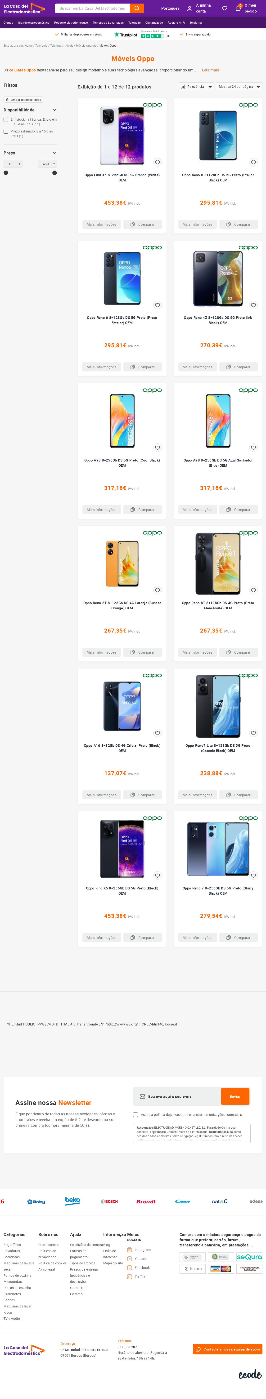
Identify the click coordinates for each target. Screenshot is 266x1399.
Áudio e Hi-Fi (176, 22)
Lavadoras (12, 1251)
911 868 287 (127, 1347)
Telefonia (196, 22)
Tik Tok (136, 1276)
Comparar (142, 224)
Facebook (138, 1267)
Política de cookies (52, 1263)
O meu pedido (246, 8)
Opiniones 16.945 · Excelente (154, 31)
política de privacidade (171, 1114)
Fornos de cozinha (18, 1275)
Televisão (134, 22)
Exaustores (12, 1294)
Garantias (78, 1287)
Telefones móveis (61, 45)
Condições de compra (86, 1244)
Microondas (13, 1281)
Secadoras (12, 1257)
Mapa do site (113, 1263)
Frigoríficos (12, 1244)
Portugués (170, 8)
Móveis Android (86, 45)
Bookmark (224, 8)
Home (29, 45)
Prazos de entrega (84, 1269)
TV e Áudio (12, 1318)
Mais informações (102, 224)
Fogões (9, 1300)
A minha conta (199, 8)
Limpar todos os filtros (23, 99)
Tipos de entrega (82, 1263)
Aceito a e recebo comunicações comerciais (191, 1114)
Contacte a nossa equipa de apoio (227, 1349)
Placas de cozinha (17, 1287)
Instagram (139, 1249)
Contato (76, 1294)
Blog (106, 1244)
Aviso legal (46, 1269)
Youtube (137, 1258)
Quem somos (48, 1244)
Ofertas (8, 22)
